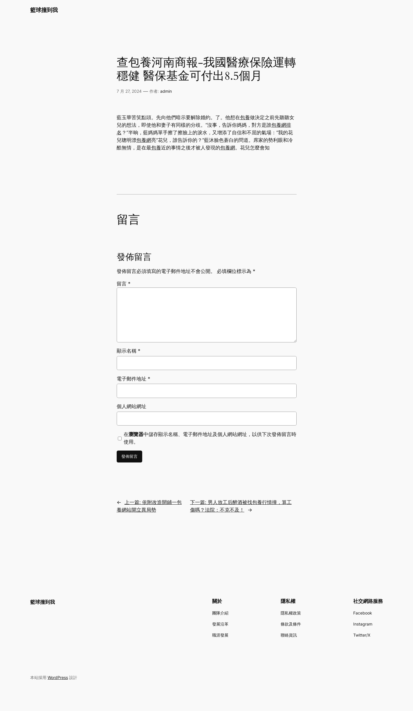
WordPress (58, 677)
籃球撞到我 (44, 9)
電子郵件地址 (133, 379)
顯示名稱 (128, 351)
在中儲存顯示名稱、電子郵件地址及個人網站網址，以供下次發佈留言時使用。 (210, 438)
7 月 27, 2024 (129, 91)
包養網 (143, 140)
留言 (124, 284)
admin (166, 91)
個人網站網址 (131, 406)
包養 (245, 117)
